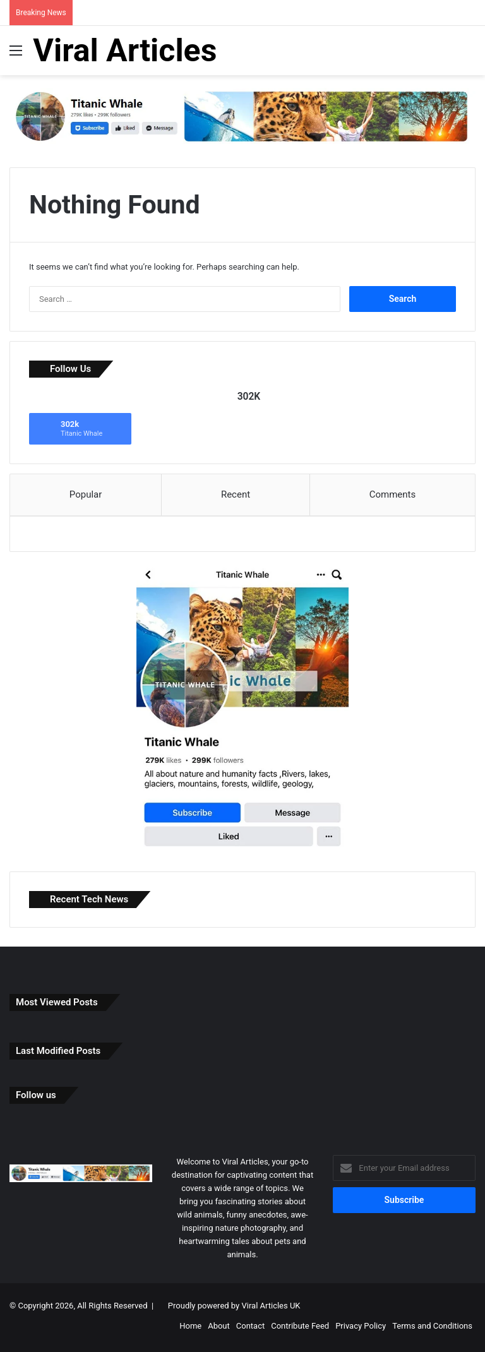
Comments (392, 494)
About (219, 1329)
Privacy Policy (360, 1329)
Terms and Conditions (432, 1329)
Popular (85, 494)
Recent (235, 494)
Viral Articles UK (270, 1308)
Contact (250, 1329)
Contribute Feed (300, 1329)
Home (190, 1329)
